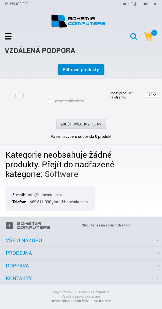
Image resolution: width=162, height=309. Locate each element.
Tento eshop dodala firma (71, 301)
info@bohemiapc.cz (142, 3)
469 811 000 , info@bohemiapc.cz (58, 202)
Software (61, 174)
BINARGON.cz (100, 301)
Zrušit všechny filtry (81, 124)
